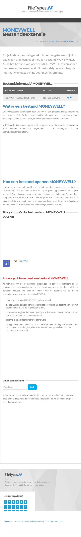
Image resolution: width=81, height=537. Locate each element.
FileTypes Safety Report (56, 521)
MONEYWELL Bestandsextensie (63, 41)
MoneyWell (23, 261)
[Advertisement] (40, 157)
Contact (18, 521)
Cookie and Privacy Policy (34, 521)
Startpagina (40, 41)
